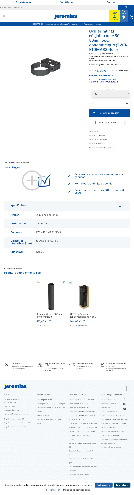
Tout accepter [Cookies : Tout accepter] (103, 485)
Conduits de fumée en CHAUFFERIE (82, 400)
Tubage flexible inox (76, 419)
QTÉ (91, 103)
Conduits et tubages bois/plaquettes (82, 415)
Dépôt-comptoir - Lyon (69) (14, 419)
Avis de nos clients (108, 443)
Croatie (46, 419)
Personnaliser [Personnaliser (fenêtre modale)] (53, 490)
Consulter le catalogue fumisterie (113, 423)
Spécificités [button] (66, 207)
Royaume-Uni (59, 408)
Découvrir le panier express (79, 474)
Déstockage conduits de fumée (112, 431)
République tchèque (45, 408)
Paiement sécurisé (108, 400)
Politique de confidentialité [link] (76, 490)
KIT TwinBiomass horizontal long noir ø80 (82, 315)
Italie (51, 419)
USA (47, 404)
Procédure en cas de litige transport (114, 419)
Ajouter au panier (109, 113)
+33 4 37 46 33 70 (11, 406)
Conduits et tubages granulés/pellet (82, 412)
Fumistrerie (23, 2)
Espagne (54, 404)
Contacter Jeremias (11, 410)
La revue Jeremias (108, 427)
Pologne (62, 404)
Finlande (58, 419)
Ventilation (67, 2)
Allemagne (41, 404)
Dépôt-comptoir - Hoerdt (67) (15, 427)
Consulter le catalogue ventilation (114, 439)
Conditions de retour (109, 412)
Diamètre (109, 89)
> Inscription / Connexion (103, 82)
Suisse (39, 423)
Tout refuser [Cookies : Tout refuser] (122, 485)
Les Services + (106, 408)
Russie (40, 412)
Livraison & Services (108, 404)
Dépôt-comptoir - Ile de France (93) (17, 423)
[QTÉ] (113, 103)
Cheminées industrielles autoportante (83, 423)
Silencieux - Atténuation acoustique (82, 431)
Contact (112, 2)
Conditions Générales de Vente (112, 415)
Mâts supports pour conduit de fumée (83, 427)
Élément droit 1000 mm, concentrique (50, 315)
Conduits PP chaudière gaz (79, 408)
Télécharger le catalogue (110, 435)
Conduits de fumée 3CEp (78, 404)
